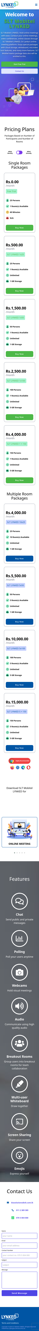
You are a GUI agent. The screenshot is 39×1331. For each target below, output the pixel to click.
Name (4, 1231)
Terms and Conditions (10, 1323)
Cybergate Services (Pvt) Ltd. (17, 1328)
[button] (14, 853)
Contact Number (7, 1250)
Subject (4, 1260)
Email (3, 1241)
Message (5, 1270)
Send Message (19, 1293)
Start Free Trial (19, 64)
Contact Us (19, 71)
